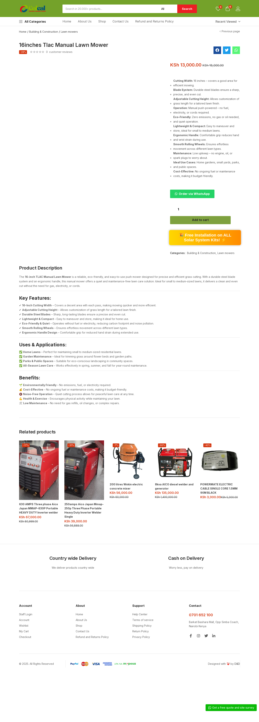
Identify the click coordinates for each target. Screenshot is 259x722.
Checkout (25, 646)
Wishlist (23, 634)
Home (66, 21)
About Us (85, 21)
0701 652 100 (201, 624)
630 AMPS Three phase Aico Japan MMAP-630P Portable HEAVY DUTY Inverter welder (38, 518)
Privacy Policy (141, 646)
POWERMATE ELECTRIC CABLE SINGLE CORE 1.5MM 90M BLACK (218, 498)
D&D (237, 672)
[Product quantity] (178, 209)
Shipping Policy (142, 634)
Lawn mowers (69, 31)
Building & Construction (43, 31)
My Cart (24, 640)
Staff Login (25, 623)
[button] (227, 9)
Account (24, 629)
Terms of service (142, 629)
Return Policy (140, 640)
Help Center (139, 623)
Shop (102, 21)
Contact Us (121, 21)
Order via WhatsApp (194, 194)
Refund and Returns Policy (154, 21)
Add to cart (205, 221)
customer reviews (59, 52)
